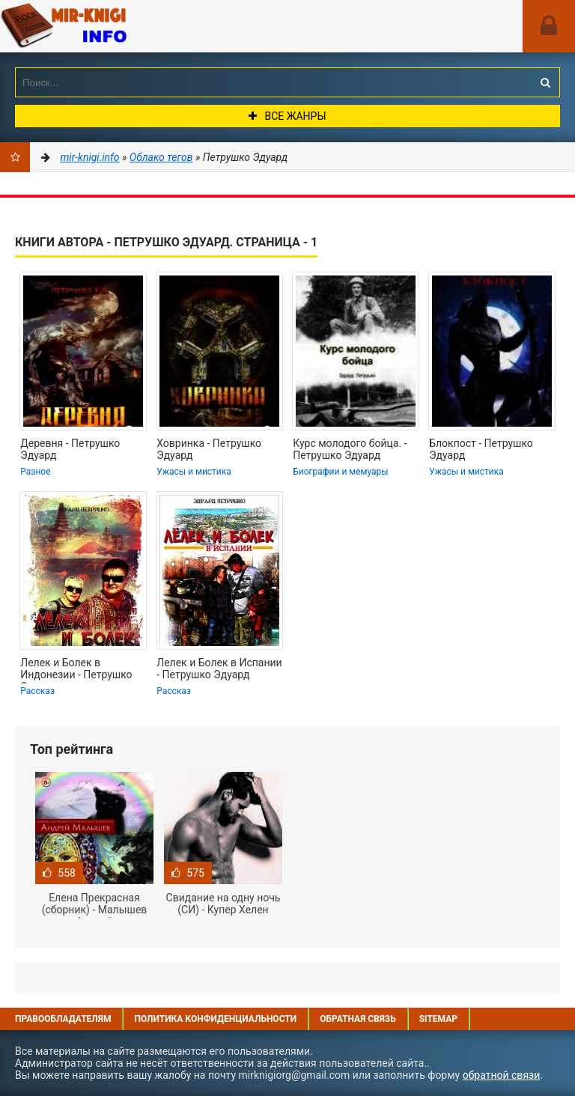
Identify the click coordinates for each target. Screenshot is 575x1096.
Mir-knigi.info (112, 26)
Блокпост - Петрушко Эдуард (481, 449)
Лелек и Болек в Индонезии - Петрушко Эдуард (76, 670)
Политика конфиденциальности (215, 1019)
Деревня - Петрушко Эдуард (70, 449)
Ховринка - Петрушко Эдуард (208, 449)
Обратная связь (358, 1019)
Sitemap (438, 1019)
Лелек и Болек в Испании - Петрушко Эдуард (219, 669)
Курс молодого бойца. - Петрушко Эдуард (350, 449)
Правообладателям (63, 1019)
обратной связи (502, 1075)
